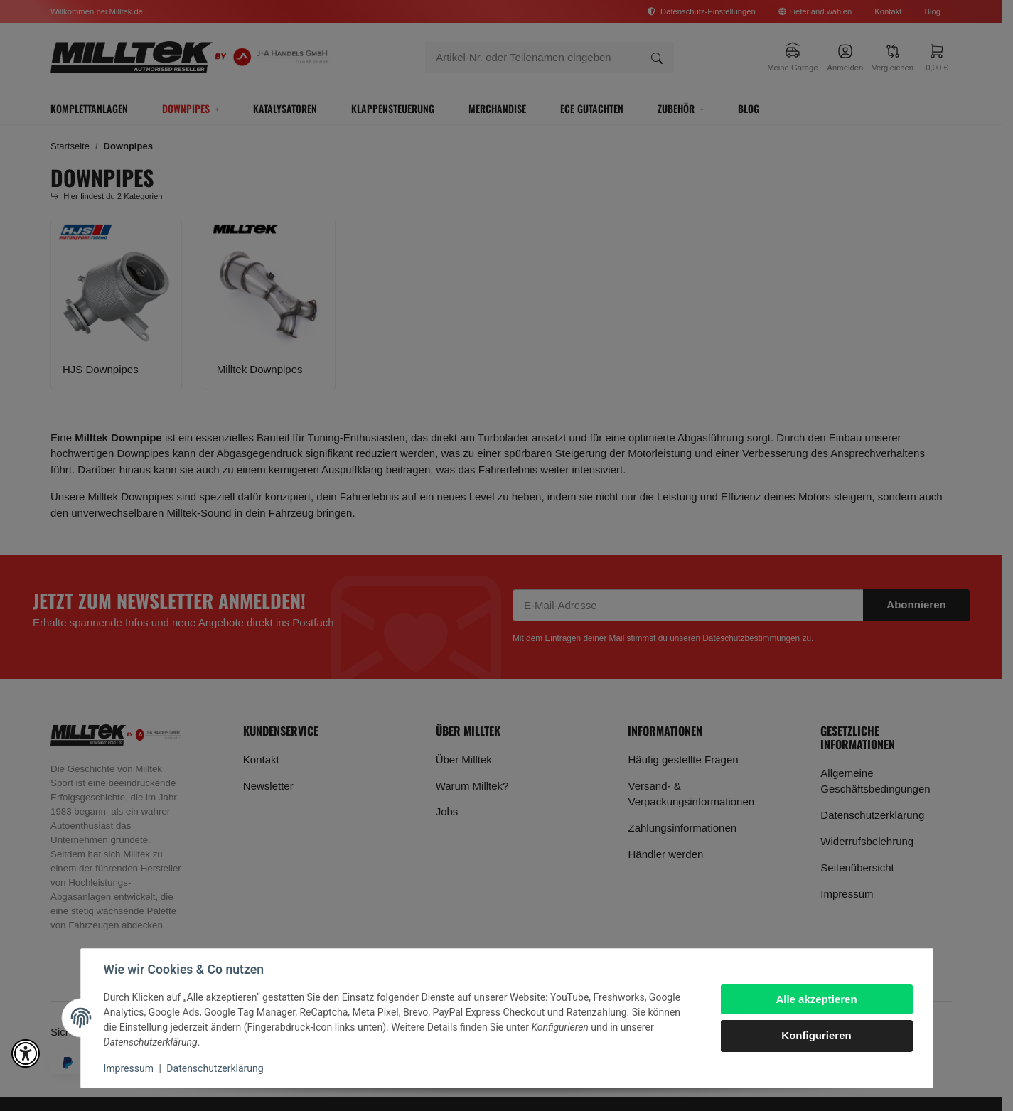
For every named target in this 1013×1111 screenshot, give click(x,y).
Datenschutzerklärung (214, 1068)
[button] (25, 1053)
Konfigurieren (816, 1035)
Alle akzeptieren (816, 999)
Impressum (129, 1068)
